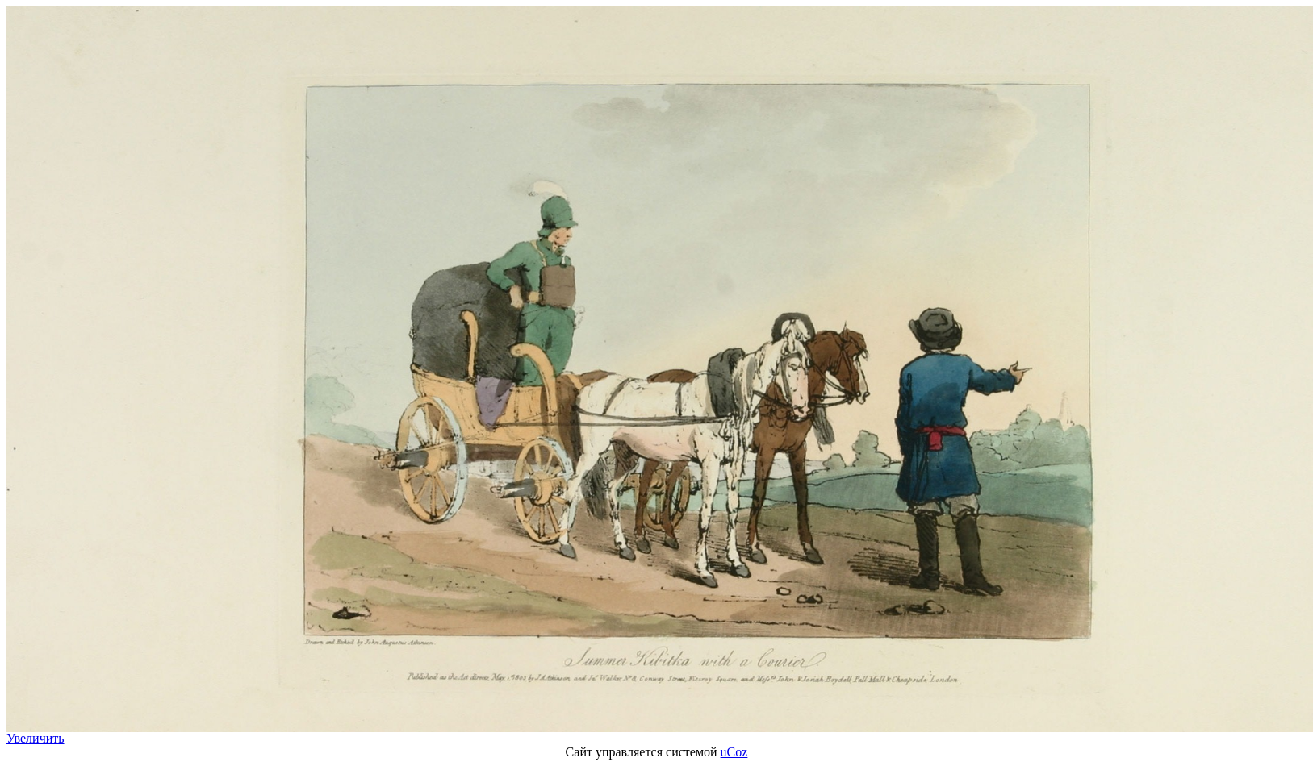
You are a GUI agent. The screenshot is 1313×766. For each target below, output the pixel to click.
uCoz (734, 752)
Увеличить (35, 738)
